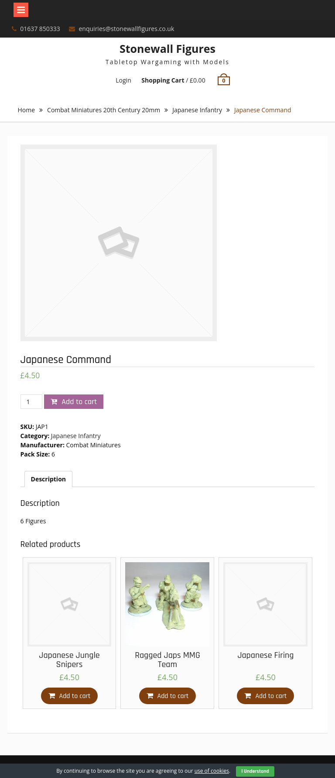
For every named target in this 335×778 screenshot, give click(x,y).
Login (123, 80)
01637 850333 (40, 28)
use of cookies (212, 771)
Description (48, 479)
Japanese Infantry (197, 110)
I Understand (255, 771)
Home (26, 110)
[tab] (48, 479)
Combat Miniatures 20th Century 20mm (103, 110)
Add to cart (79, 402)
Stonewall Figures (167, 48)
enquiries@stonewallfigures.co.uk (126, 28)
